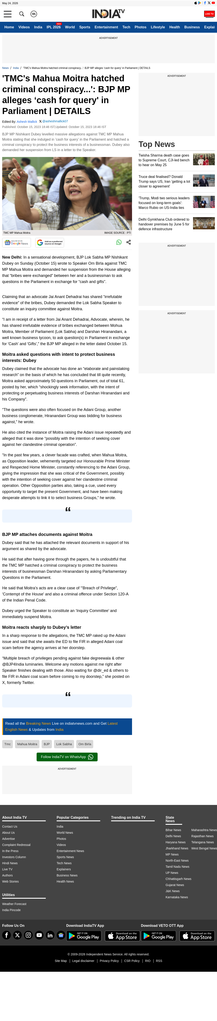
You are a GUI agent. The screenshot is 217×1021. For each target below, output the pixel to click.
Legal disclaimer (83, 961)
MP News (172, 854)
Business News (67, 875)
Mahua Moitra (27, 744)
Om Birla (84, 744)
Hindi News (10, 863)
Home (9, 27)
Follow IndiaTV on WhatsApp (67, 757)
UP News (172, 872)
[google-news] (61, 935)
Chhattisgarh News (178, 879)
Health (174, 27)
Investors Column (14, 857)
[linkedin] (50, 935)
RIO (148, 961)
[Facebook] (6, 935)
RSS (159, 961)
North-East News (177, 860)
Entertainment (106, 27)
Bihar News (173, 830)
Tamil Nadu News (177, 866)
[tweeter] (17, 935)
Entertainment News (70, 851)
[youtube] (39, 935)
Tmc (7, 744)
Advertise (8, 838)
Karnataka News (177, 897)
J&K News (173, 891)
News (5, 68)
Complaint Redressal (16, 845)
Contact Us (9, 826)
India (38, 27)
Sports (84, 27)
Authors (7, 875)
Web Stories (10, 881)
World (70, 27)
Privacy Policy (109, 961)
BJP (47, 744)
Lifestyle (158, 27)
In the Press (10, 851)
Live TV (7, 869)
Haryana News (176, 842)
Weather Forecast (14, 904)
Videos (24, 27)
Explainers (64, 869)
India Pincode (11, 910)
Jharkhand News (177, 848)
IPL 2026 (54, 27)
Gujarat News (175, 885)
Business (192, 27)
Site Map (61, 961)
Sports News (65, 857)
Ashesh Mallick (27, 121)
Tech (126, 27)
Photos (140, 27)
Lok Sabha (64, 744)
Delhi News (173, 836)
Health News (65, 881)
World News (65, 832)
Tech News (64, 863)
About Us (8, 832)
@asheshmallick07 (55, 121)
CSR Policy (132, 961)
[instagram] (28, 935)
